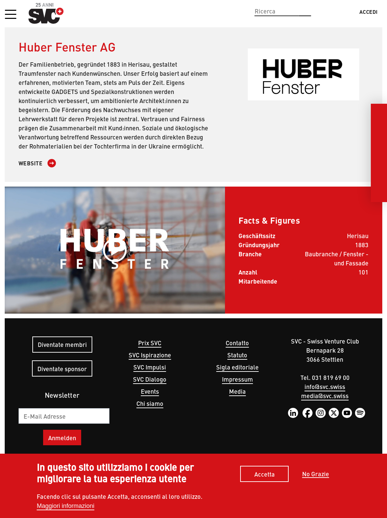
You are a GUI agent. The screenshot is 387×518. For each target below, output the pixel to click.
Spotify (360, 413)
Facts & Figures (269, 220)
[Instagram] (379, 144)
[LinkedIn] (379, 112)
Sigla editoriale (237, 367)
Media (237, 391)
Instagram (321, 413)
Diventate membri (62, 344)
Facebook (307, 413)
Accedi (368, 11)
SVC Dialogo (149, 379)
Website (31, 163)
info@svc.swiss (324, 386)
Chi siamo (149, 403)
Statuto (237, 355)
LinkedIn (293, 413)
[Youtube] (379, 176)
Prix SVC (149, 342)
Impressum (237, 379)
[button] (10, 15)
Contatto (237, 342)
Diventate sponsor (62, 368)
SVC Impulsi (149, 367)
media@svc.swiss (325, 395)
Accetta (264, 474)
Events (150, 391)
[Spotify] (379, 193)
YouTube (347, 413)
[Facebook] (379, 128)
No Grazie (315, 474)
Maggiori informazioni (65, 506)
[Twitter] (379, 160)
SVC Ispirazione (150, 355)
